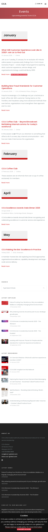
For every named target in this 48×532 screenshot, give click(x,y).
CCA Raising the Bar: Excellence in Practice (21, 249)
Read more (6, 74)
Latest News (7, 468)
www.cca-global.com (9, 457)
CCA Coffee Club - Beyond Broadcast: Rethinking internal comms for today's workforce (19, 124)
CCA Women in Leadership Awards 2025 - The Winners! (20, 488)
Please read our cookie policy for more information (23, 527)
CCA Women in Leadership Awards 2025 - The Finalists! (20, 495)
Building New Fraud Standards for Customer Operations (22, 87)
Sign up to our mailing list (14, 505)
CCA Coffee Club (10, 168)
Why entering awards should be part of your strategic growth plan (24, 481)
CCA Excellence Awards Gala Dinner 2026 (21, 208)
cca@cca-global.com (10, 454)
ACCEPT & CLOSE (24, 529)
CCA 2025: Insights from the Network (22, 370)
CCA (3, 3)
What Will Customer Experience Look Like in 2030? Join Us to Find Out (22, 51)
